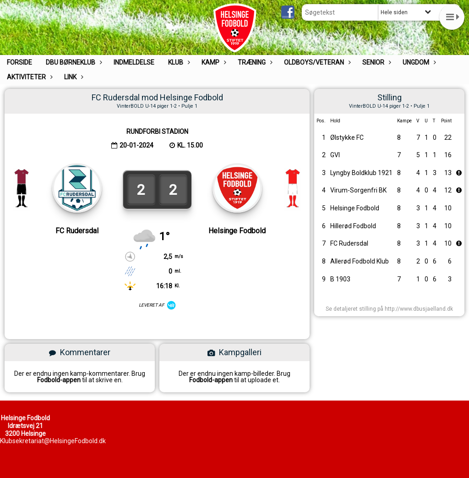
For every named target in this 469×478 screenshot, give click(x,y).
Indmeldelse (134, 62)
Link (72, 77)
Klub (178, 62)
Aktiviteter (28, 77)
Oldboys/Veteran (316, 62)
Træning (254, 62)
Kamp (213, 62)
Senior (375, 62)
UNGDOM (418, 62)
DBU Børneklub (73, 62)
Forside (19, 62)
